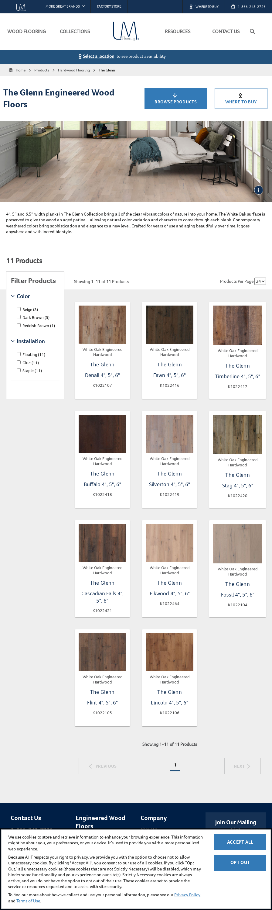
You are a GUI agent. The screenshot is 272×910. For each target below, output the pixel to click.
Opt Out (240, 862)
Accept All (240, 842)
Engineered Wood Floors (100, 822)
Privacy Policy (187, 895)
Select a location (98, 56)
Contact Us (26, 818)
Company (154, 818)
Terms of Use (28, 901)
